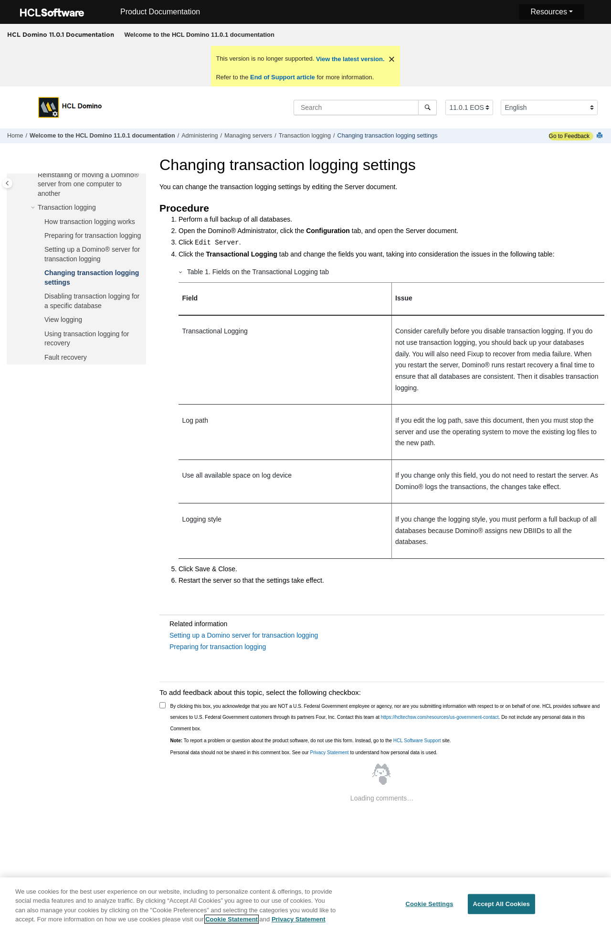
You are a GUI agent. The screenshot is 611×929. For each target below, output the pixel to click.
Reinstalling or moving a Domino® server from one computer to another (88, 184)
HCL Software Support (417, 740)
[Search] (427, 107)
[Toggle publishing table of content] (7, 183)
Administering (199, 135)
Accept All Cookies (501, 906)
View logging (63, 319)
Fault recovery (65, 357)
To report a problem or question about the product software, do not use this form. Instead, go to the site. (310, 740)
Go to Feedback (569, 136)
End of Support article (282, 77)
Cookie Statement (231, 922)
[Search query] (365, 107)
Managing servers (248, 135)
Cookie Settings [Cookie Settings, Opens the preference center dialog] (429, 906)
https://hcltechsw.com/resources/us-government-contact (440, 717)
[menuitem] (199, 35)
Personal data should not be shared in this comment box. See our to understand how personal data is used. (304, 752)
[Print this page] (600, 135)
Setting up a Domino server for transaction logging (243, 635)
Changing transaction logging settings (387, 135)
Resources (548, 12)
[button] (34, 175)
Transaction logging (305, 135)
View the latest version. (349, 59)
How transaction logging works (89, 221)
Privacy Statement (329, 752)
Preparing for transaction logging (92, 235)
